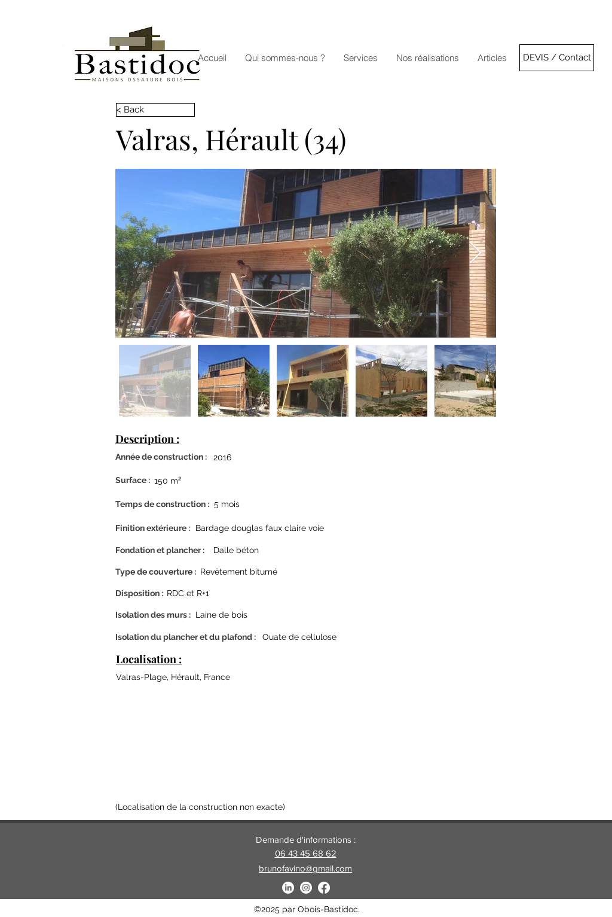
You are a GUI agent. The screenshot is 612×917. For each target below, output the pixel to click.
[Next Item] (475, 253)
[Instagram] (306, 888)
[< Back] (155, 110)
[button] (427, 58)
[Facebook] (324, 888)
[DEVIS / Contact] (556, 57)
